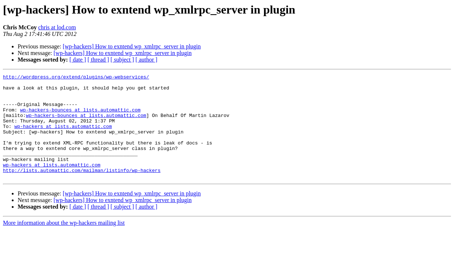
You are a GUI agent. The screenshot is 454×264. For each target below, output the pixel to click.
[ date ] (77, 59)
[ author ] (147, 59)
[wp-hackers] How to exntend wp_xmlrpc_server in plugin (132, 46)
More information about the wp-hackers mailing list (64, 244)
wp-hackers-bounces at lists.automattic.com (80, 117)
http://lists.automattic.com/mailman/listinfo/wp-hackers (82, 190)
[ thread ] (98, 59)
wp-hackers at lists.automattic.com (63, 137)
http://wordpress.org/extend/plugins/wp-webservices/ (76, 77)
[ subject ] (122, 59)
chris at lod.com (57, 27)
